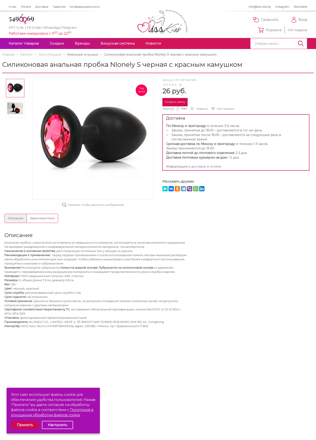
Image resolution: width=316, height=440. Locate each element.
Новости (153, 43)
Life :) (22, 28)
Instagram (282, 6)
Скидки (57, 43)
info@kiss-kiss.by (260, 6)
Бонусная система (118, 43)
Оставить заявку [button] (175, 101)
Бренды (82, 43)
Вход (299, 20)
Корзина (270, 30)
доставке (198, 166)
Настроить (57, 425)
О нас (12, 6)
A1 (29, 28)
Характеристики (42, 218)
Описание (15, 218)
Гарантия (59, 6)
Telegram (69, 28)
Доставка (41, 6)
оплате (215, 166)
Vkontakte (300, 6)
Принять (25, 425)
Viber (38, 28)
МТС (12, 28)
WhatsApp (52, 28)
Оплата (26, 6)
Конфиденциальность (85, 6)
